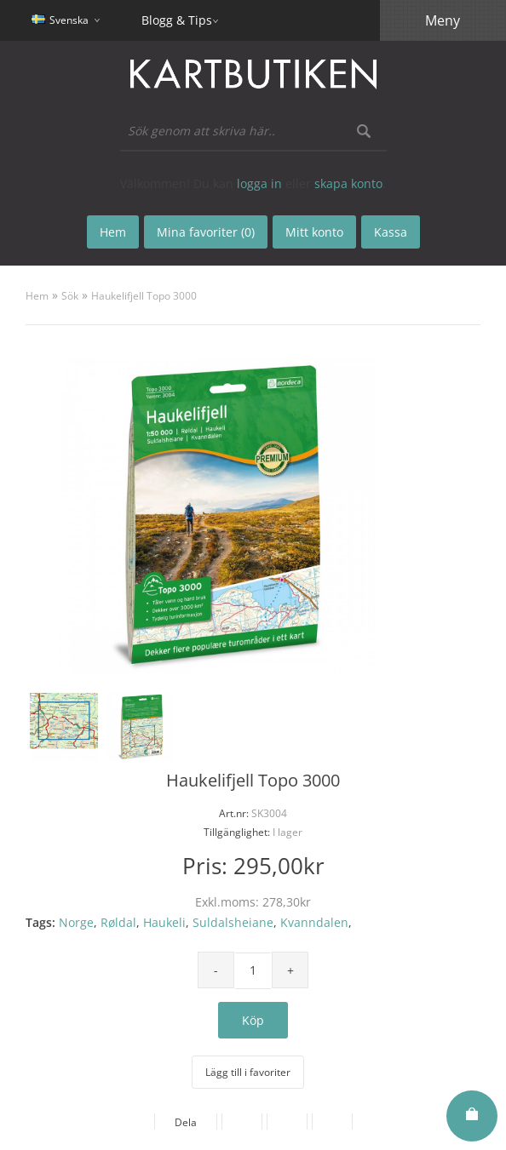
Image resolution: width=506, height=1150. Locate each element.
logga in (259, 183)
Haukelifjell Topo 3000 (144, 296)
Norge (76, 922)
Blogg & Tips (176, 20)
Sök (69, 296)
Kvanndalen (314, 922)
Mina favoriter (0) (206, 232)
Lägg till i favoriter (247, 1072)
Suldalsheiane (233, 922)
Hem (37, 296)
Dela (186, 1122)
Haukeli (164, 922)
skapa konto (348, 183)
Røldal (118, 922)
